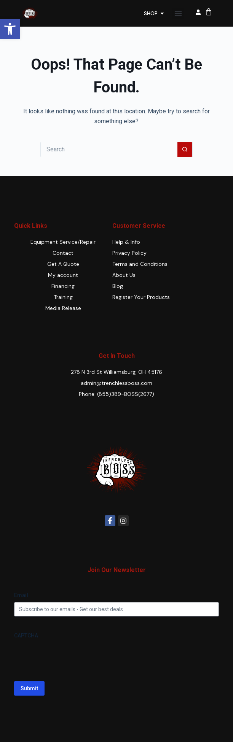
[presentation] (72, 657)
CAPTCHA (26, 635)
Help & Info (126, 241)
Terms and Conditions (140, 264)
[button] (10, 29)
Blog (117, 286)
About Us (124, 275)
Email (21, 595)
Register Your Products (141, 297)
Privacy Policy (129, 252)
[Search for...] (108, 149)
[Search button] (185, 149)
